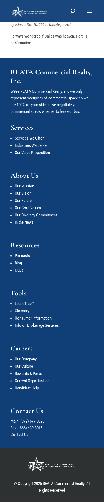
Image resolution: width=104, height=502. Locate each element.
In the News (24, 222)
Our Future (23, 200)
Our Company (26, 359)
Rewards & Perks (28, 373)
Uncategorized (60, 24)
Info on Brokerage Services (37, 325)
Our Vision (23, 193)
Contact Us (19, 434)
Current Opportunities (32, 380)
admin (19, 24)
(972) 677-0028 (32, 421)
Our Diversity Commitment (36, 215)
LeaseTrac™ (24, 303)
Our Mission (24, 186)
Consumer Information (33, 318)
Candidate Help (27, 388)
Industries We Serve (31, 145)
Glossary (22, 310)
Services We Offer (29, 138)
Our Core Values (28, 207)
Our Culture (24, 366)
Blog (18, 262)
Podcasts (22, 255)
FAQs (19, 270)
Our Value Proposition (32, 152)
